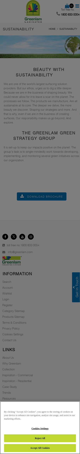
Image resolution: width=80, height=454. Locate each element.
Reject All (40, 438)
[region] (40, 427)
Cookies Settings (40, 428)
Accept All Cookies (40, 448)
